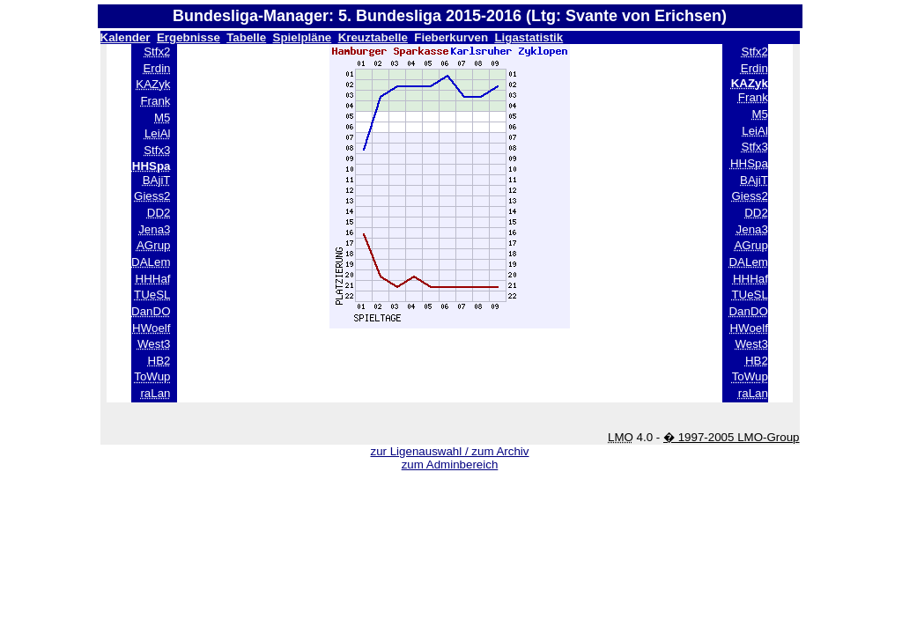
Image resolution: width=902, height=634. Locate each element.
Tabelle (246, 37)
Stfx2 (157, 51)
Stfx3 (157, 150)
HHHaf (153, 278)
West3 (154, 343)
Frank (155, 100)
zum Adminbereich (450, 464)
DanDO (150, 311)
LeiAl (157, 133)
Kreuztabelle (373, 37)
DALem (150, 262)
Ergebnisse (188, 37)
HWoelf (151, 328)
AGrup (154, 245)
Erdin (156, 68)
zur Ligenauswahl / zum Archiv (449, 451)
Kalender (125, 37)
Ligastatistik (528, 37)
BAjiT (157, 180)
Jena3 (154, 229)
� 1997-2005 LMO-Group (731, 437)
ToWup (152, 376)
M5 (162, 117)
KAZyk (153, 84)
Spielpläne (302, 37)
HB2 (159, 360)
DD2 (159, 212)
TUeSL (152, 294)
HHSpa (749, 163)
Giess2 (152, 196)
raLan (155, 393)
